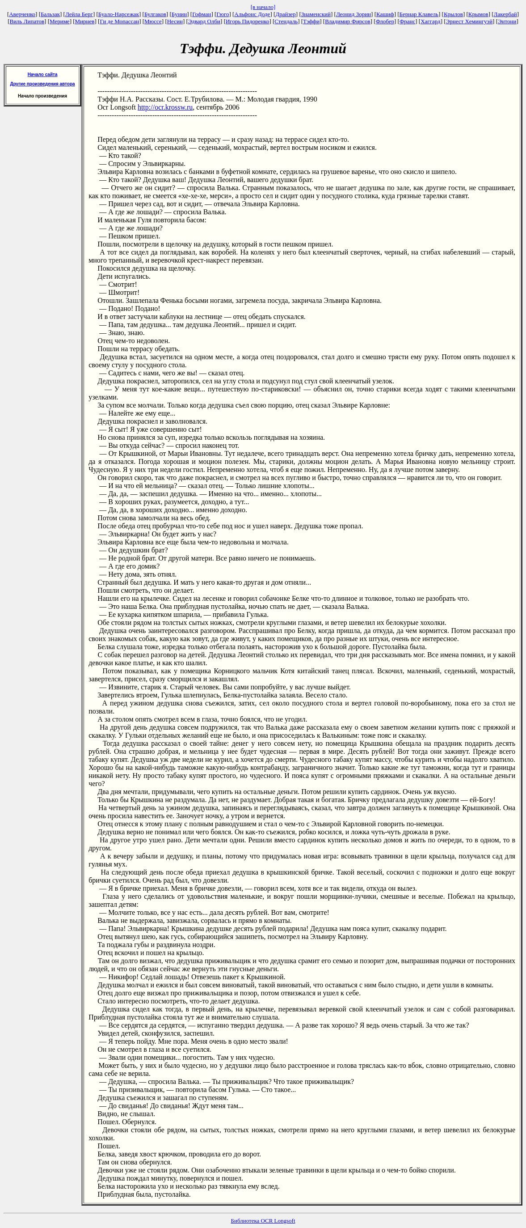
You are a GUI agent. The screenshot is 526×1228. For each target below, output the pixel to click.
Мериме (60, 21)
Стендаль (286, 21)
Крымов (478, 14)
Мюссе (153, 21)
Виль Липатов (26, 21)
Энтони (507, 21)
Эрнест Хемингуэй (469, 21)
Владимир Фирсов (347, 21)
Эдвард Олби (204, 21)
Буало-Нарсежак (118, 14)
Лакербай (505, 14)
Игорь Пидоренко (247, 21)
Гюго (222, 14)
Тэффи (311, 21)
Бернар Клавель (419, 14)
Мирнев (85, 21)
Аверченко (22, 14)
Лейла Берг (79, 14)
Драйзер (285, 14)
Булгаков (155, 14)
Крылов (453, 14)
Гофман (201, 14)
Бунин (179, 14)
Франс (407, 21)
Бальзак (50, 14)
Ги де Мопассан (119, 21)
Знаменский (316, 14)
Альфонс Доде (252, 14)
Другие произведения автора (42, 83)
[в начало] (263, 7)
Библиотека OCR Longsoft (263, 1220)
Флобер (385, 21)
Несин (175, 21)
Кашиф (385, 14)
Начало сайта (43, 74)
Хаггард (431, 21)
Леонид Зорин (353, 14)
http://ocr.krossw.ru (165, 107)
